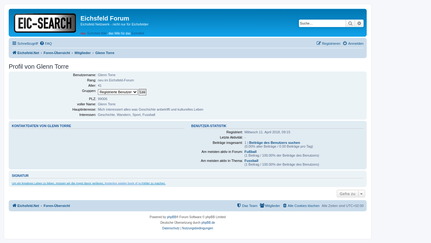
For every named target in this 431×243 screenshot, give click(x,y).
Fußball (251, 152)
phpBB (171, 217)
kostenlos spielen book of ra (123, 183)
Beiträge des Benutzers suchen (274, 142)
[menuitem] (45, 43)
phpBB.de (208, 222)
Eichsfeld (137, 33)
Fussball (252, 161)
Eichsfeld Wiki (97, 33)
